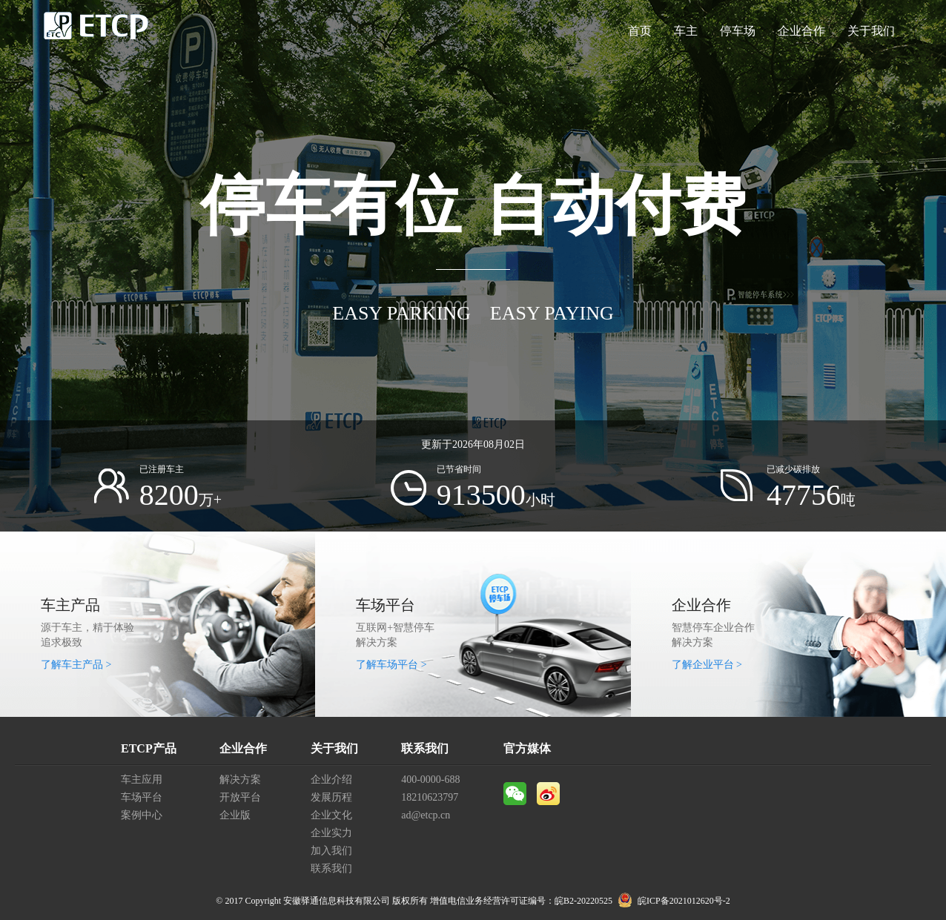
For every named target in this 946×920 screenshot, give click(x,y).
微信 (514, 793)
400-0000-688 (430, 779)
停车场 (737, 30)
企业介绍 (331, 779)
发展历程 (331, 797)
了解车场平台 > (391, 664)
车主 (686, 30)
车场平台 (141, 797)
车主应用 (141, 779)
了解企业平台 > (707, 664)
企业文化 (331, 815)
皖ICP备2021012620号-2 (684, 901)
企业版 (235, 815)
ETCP (96, 31)
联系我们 (331, 868)
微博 (548, 793)
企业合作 (801, 30)
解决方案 (240, 779)
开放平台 (240, 797)
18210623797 (429, 797)
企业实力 (331, 832)
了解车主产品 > (76, 664)
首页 (640, 30)
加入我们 (331, 850)
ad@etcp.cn (425, 815)
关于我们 (871, 30)
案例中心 (141, 815)
